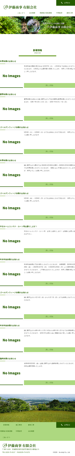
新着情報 (6, 425)
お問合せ (65, 3)
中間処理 (59, 13)
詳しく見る (49, 85)
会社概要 (32, 13)
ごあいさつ (21, 13)
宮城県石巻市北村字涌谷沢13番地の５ (25, 449)
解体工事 (70, 13)
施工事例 (19, 425)
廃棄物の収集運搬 (46, 13)
